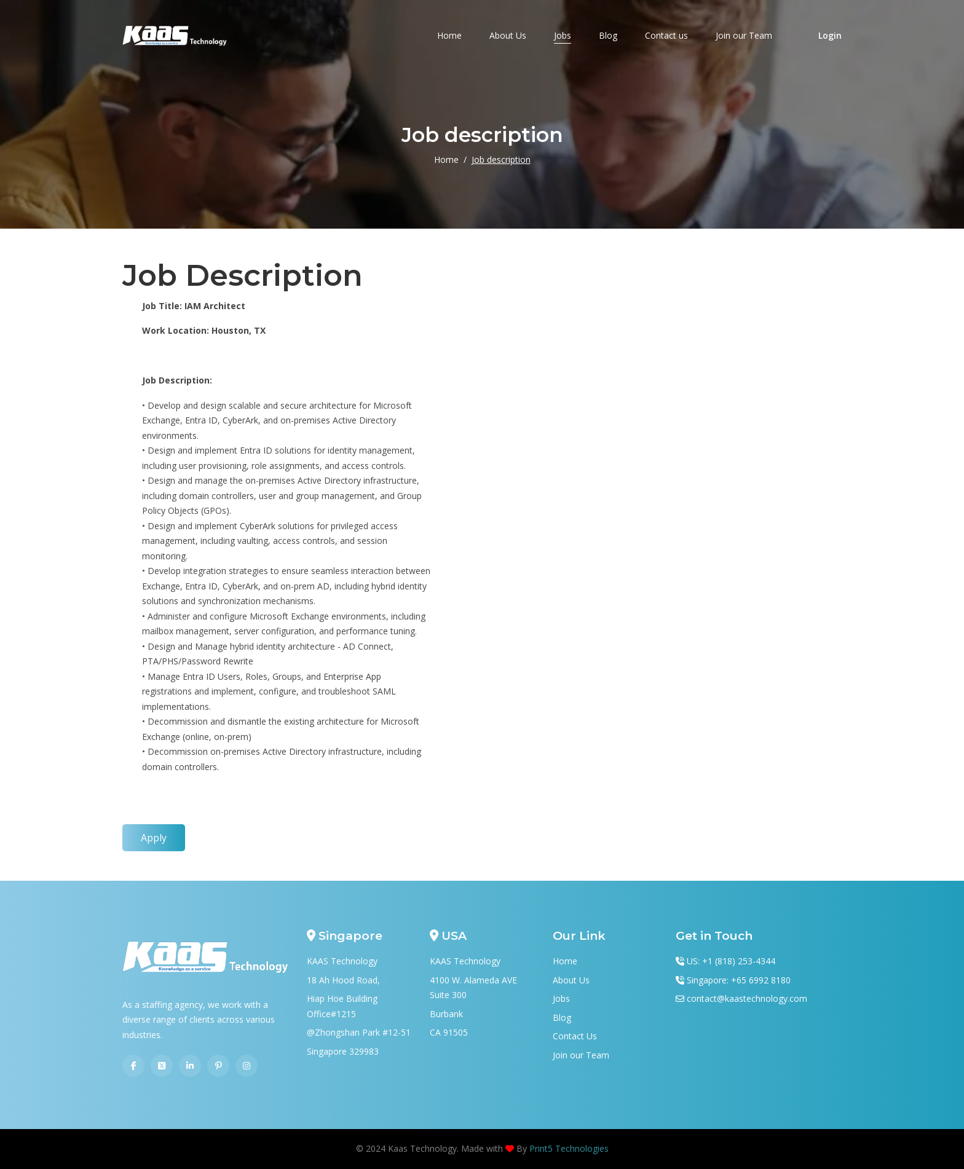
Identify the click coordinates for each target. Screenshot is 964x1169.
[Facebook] (133, 1066)
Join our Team (744, 35)
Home (449, 35)
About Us (507, 35)
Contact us (666, 35)
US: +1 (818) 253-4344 (731, 961)
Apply (154, 837)
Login (830, 35)
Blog (608, 35)
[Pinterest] (218, 1066)
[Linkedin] (190, 1066)
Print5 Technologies (569, 1148)
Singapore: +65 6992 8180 (739, 980)
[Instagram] (246, 1066)
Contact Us (575, 1036)
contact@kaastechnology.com (747, 998)
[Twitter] (162, 1066)
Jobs (562, 35)
